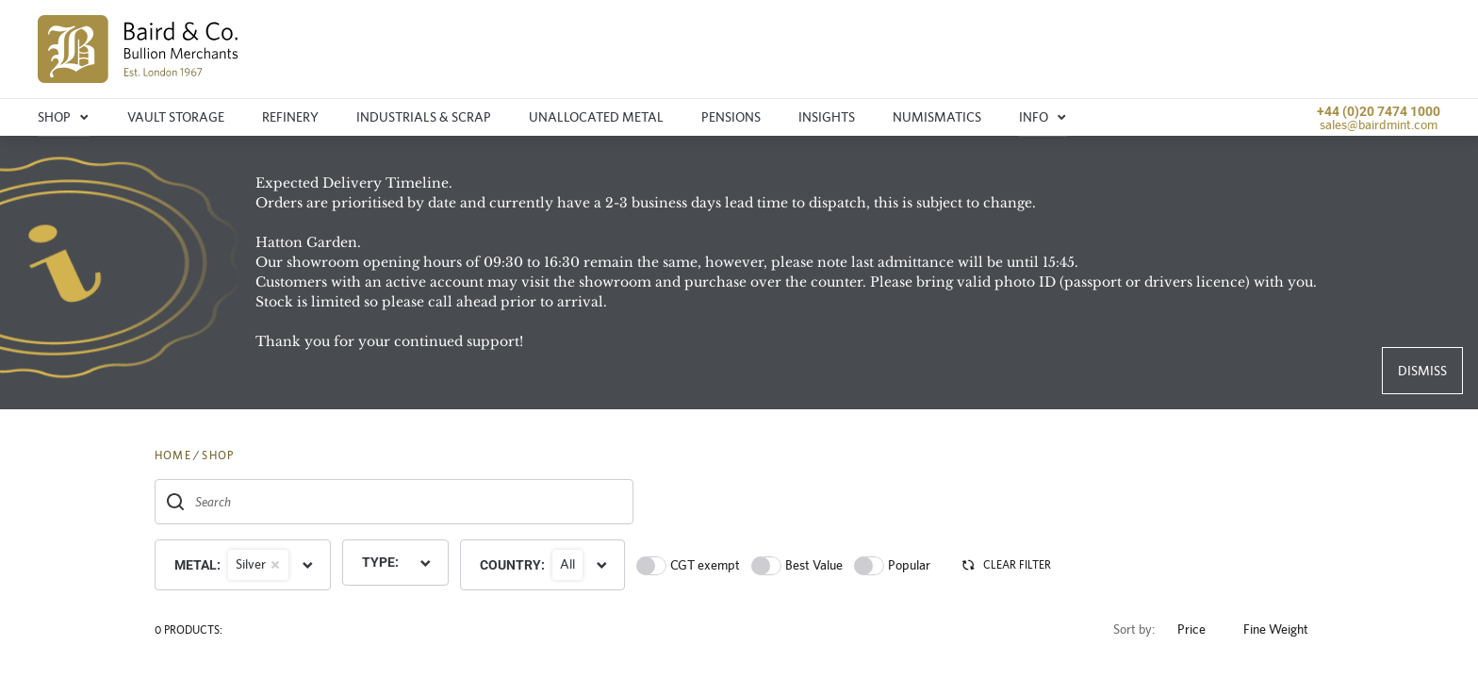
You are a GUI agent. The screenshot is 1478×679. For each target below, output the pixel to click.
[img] (138, 49)
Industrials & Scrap (423, 116)
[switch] (651, 565)
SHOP (218, 455)
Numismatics (937, 116)
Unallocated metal (596, 116)
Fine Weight (1283, 629)
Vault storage (175, 116)
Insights (826, 116)
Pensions (731, 116)
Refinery (290, 116)
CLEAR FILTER (1006, 564)
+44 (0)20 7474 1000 (1378, 111)
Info (1043, 116)
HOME (173, 455)
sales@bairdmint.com (1378, 124)
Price (1199, 629)
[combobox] (394, 501)
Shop (64, 116)
